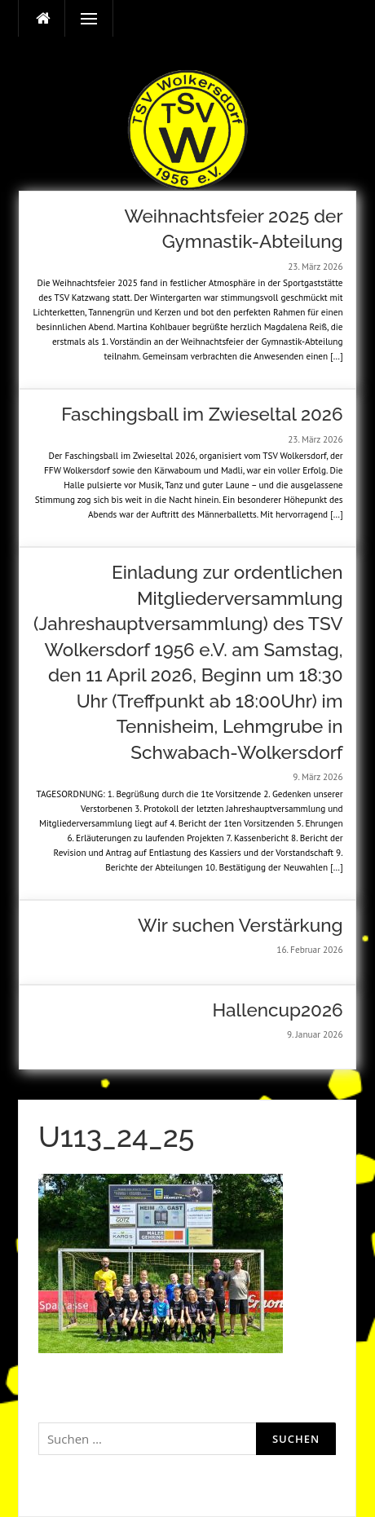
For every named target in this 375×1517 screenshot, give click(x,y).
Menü (81, 19)
